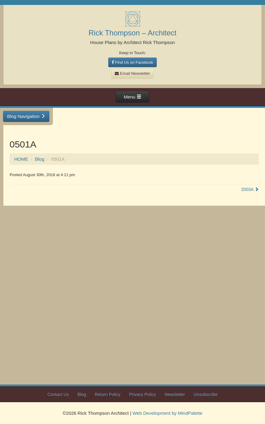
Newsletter (174, 394)
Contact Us (58, 394)
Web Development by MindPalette (167, 413)
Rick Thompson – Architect (132, 33)
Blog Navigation (26, 116)
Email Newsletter (132, 73)
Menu (132, 96)
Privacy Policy (142, 394)
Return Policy (107, 394)
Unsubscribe (206, 394)
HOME (21, 159)
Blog (39, 159)
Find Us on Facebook (132, 62)
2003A (250, 189)
